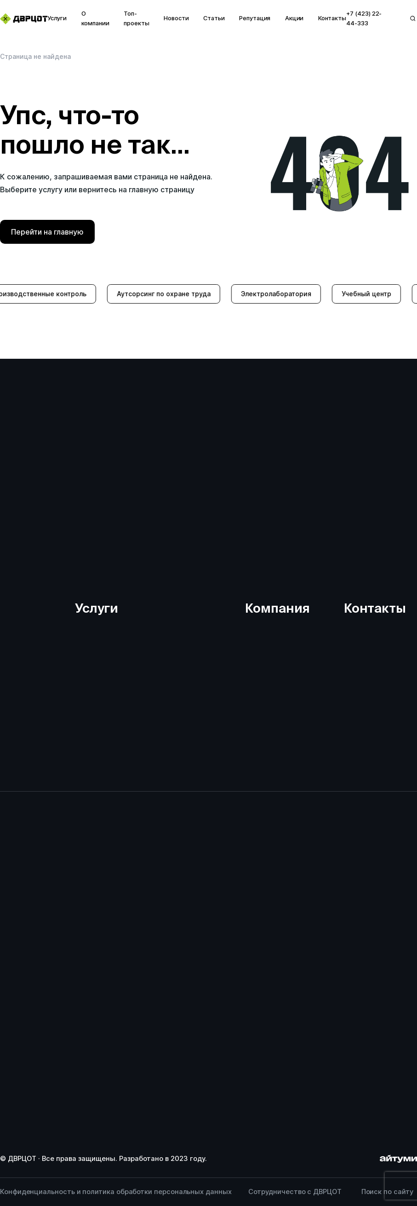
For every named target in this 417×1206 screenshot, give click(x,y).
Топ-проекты (136, 18)
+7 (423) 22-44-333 (364, 18)
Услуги (57, 18)
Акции (294, 18)
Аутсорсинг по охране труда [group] (172, 294)
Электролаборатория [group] (284, 294)
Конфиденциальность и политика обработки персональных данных (116, 1192)
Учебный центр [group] (375, 294)
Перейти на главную (47, 231)
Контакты (332, 18)
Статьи (214, 18)
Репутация (254, 18)
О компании (95, 18)
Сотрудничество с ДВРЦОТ (294, 1192)
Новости (176, 18)
